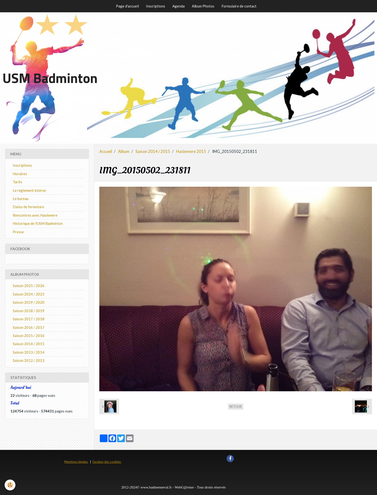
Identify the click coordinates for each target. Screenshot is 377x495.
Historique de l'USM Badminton (38, 223)
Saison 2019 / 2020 (28, 302)
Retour (235, 406)
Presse (18, 232)
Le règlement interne (29, 190)
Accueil (105, 151)
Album (123, 151)
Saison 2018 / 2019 (28, 311)
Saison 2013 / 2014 (28, 352)
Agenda (178, 6)
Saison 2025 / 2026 (28, 285)
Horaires (20, 174)
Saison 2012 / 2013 (28, 360)
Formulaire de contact (239, 6)
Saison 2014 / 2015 (152, 151)
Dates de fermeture (28, 207)
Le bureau (20, 198)
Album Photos (203, 6)
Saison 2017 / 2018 (28, 319)
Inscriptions (155, 6)
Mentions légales (76, 462)
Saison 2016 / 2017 (28, 327)
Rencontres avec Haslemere (35, 215)
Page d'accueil (127, 6)
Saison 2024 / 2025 (28, 294)
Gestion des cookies (106, 462)
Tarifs (17, 182)
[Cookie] (10, 485)
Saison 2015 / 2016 (28, 335)
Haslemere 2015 (191, 151)
